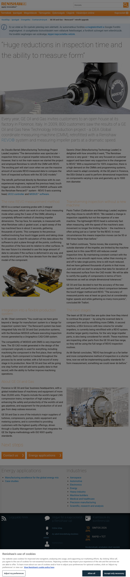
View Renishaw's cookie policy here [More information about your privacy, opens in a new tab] (39, 570)
